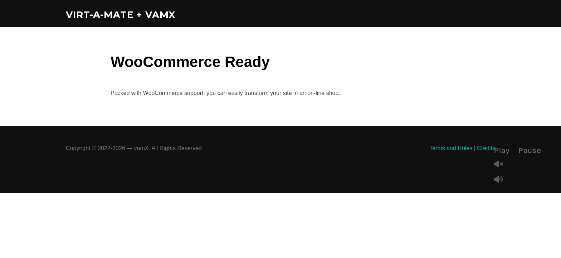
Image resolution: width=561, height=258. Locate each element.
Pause (529, 150)
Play (502, 150)
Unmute (501, 164)
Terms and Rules (450, 148)
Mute (501, 180)
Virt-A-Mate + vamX (120, 14)
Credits (486, 148)
